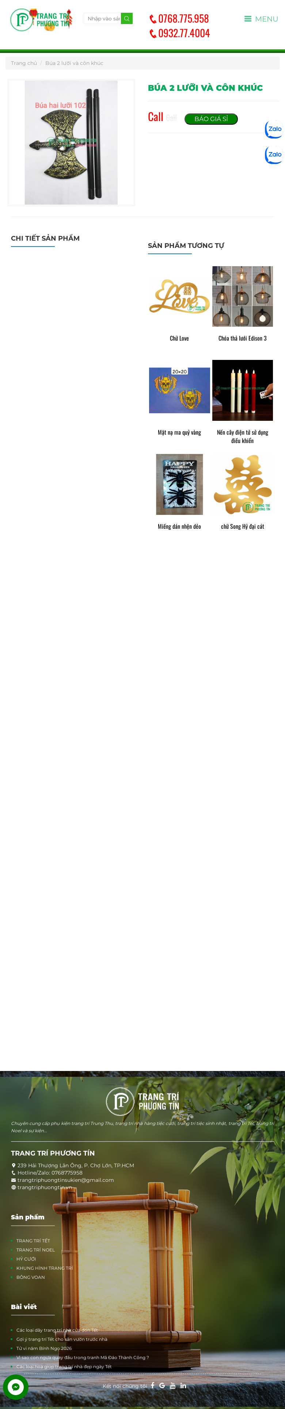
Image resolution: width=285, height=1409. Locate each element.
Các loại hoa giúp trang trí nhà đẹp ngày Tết (64, 1366)
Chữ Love (179, 338)
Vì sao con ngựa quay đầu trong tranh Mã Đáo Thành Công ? (82, 1357)
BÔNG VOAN (30, 1277)
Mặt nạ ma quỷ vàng (179, 432)
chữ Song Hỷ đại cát (242, 526)
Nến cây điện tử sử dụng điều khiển (242, 436)
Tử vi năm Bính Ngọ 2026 (44, 1348)
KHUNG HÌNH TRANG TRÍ (44, 1268)
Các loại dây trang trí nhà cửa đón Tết (57, 1330)
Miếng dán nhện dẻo (179, 526)
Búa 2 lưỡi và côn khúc (74, 63)
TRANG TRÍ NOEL (35, 1250)
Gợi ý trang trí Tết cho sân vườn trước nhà (61, 1339)
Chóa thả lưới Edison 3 (242, 338)
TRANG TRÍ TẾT (33, 1240)
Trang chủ (24, 63)
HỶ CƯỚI (26, 1259)
